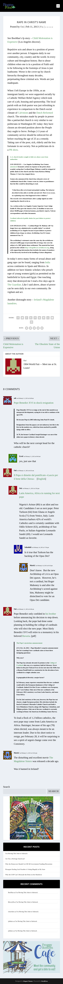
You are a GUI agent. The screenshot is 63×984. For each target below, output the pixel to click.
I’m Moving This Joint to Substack (16, 853)
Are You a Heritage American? (15, 859)
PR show (13, 149)
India (47, 262)
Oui (22, 26)
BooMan (11, 892)
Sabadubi (28, 547)
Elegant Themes (28, 981)
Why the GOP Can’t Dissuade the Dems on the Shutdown (23, 875)
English (41, 478)
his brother (50, 613)
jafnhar (10, 921)
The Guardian (14, 284)
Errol (21, 456)
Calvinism (23, 112)
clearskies (11, 911)
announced (14, 167)
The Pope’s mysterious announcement (29, 643)
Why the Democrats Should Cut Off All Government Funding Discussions (28, 864)
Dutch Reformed (44, 112)
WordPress (44, 981)
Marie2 (32, 565)
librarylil (11, 902)
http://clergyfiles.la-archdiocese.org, (37, 247)
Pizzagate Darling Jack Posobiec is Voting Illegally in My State (25, 869)
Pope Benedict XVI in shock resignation (33, 402)
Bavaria (26, 636)
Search (6, 786)
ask (15, 398)
